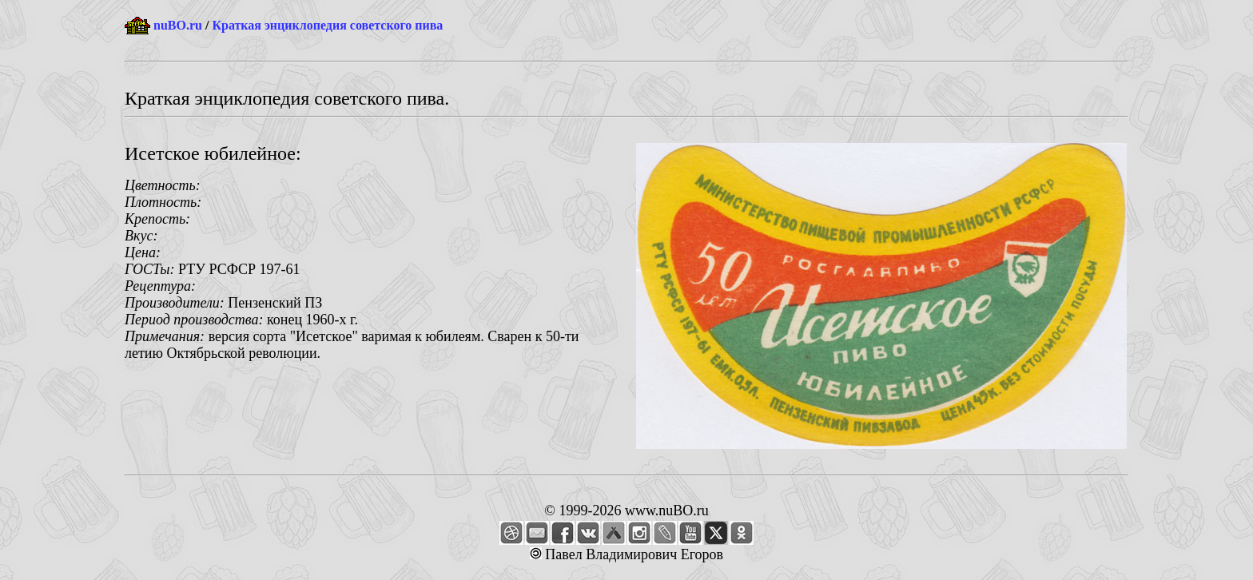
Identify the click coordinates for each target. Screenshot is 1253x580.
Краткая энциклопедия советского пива (327, 25)
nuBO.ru (177, 25)
